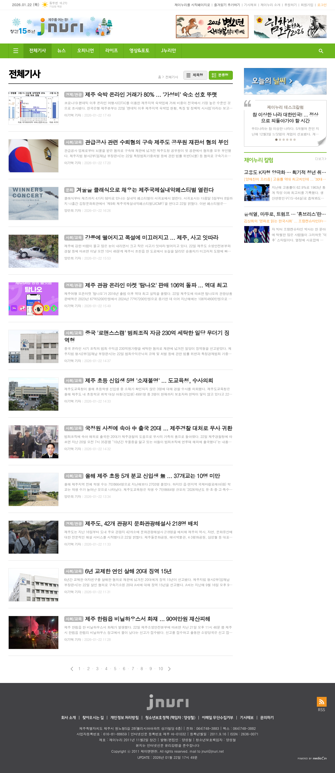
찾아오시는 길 (93, 718)
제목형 (198, 74)
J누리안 (168, 50)
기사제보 (250, 4)
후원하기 (290, 4)
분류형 (223, 74)
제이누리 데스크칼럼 (285, 107)
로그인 (322, 4)
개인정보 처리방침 (124, 718)
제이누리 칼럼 (258, 160)
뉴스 (61, 50)
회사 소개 (68, 718)
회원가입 (307, 4)
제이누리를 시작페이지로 (192, 4)
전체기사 (37, 50)
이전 (72, 669)
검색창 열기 (321, 50)
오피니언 (85, 50)
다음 (169, 669)
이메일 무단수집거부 (217, 718)
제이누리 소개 (270, 4)
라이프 (111, 50)
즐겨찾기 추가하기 (227, 4)
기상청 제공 (55, 6)
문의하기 (267, 718)
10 (160, 668)
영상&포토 (139, 50)
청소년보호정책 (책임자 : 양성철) (170, 718)
